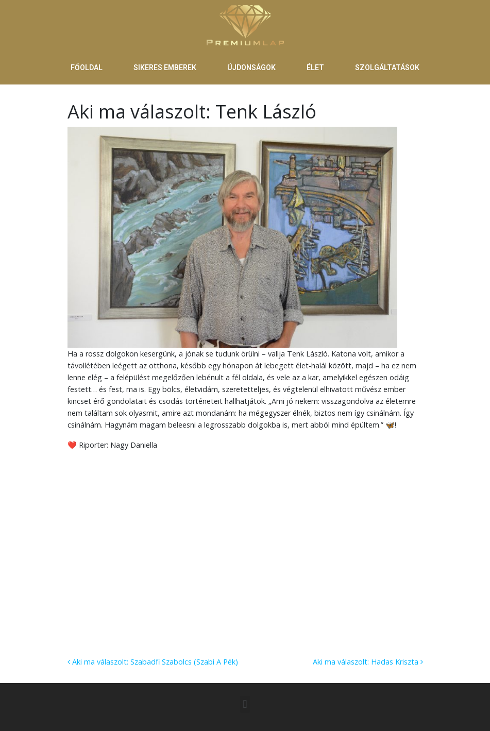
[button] (245, 704)
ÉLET (315, 67)
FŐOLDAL (87, 67)
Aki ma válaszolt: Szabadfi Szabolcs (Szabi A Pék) (152, 662)
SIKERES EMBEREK (164, 67)
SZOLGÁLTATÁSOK (387, 67)
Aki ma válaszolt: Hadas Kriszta (368, 662)
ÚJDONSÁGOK (251, 67)
